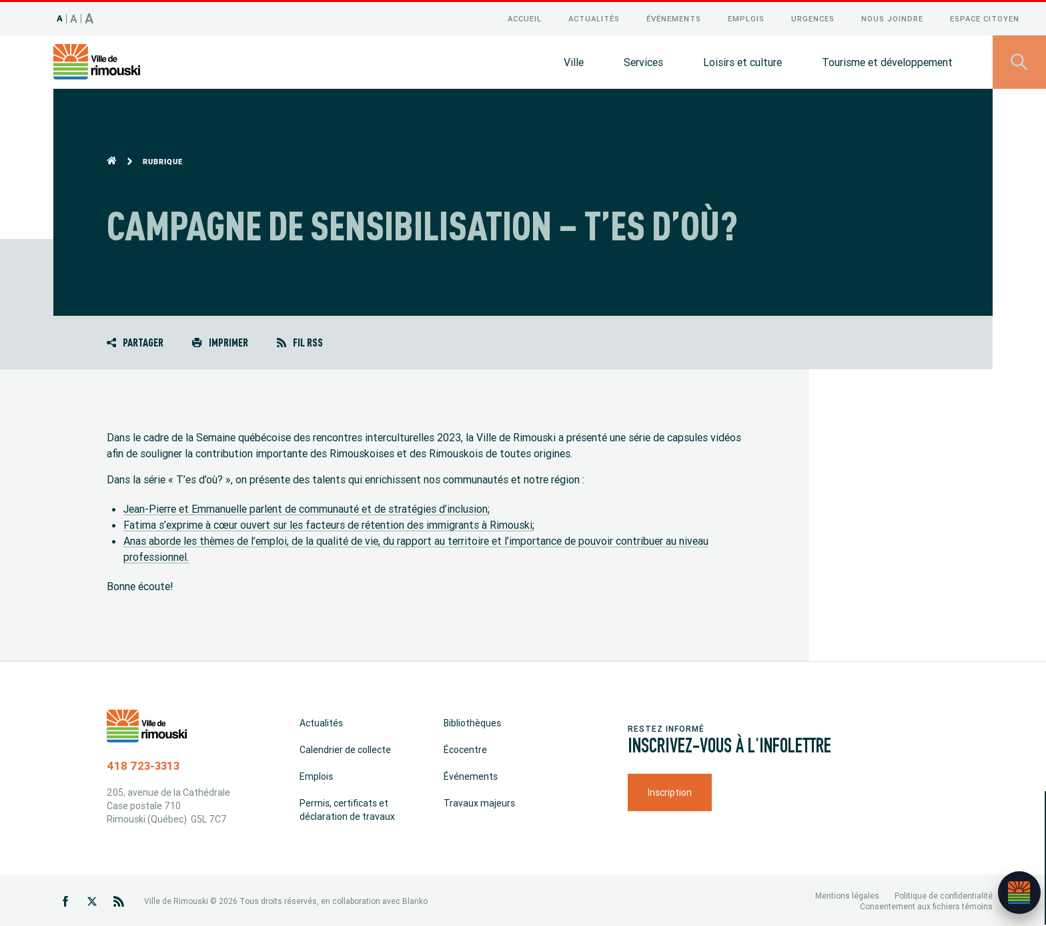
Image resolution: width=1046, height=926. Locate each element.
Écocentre (465, 748)
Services (643, 60)
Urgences (813, 16)
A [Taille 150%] (89, 16)
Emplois (746, 16)
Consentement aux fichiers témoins (926, 904)
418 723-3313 (143, 763)
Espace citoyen (984, 16)
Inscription (670, 790)
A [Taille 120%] (74, 16)
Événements (673, 16)
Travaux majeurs (479, 801)
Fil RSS (300, 340)
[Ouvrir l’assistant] (1019, 892)
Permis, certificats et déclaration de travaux (347, 808)
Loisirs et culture (742, 60)
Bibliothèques (472, 721)
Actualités (594, 16)
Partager (135, 340)
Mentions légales (847, 894)
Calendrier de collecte (345, 748)
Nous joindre (892, 16)
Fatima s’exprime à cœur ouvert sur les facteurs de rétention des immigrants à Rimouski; (328, 522)
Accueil (525, 16)
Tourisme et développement (887, 60)
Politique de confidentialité (944, 894)
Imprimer (219, 340)
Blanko (415, 899)
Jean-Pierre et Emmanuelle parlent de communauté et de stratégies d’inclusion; (306, 506)
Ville (574, 60)
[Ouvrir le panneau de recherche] (1019, 60)
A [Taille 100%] (60, 16)
